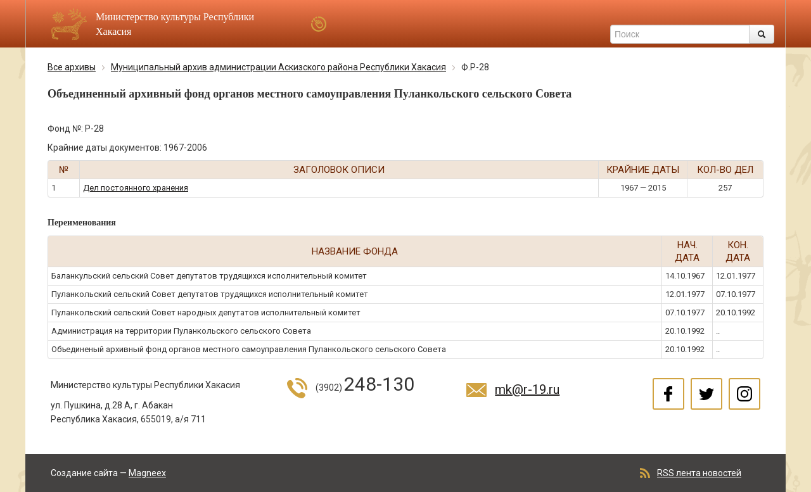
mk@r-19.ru (527, 389)
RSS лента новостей (699, 473)
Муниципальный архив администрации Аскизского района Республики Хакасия (278, 67)
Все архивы (72, 67)
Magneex (147, 473)
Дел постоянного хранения (135, 187)
